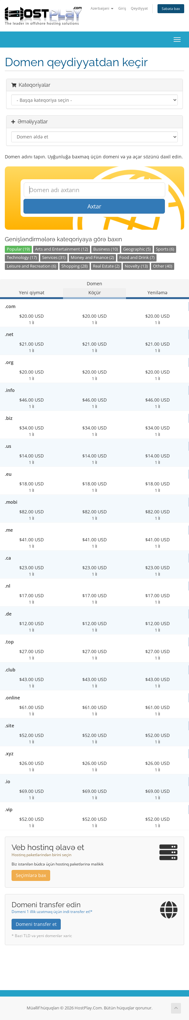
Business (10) (105, 249)
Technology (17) (22, 257)
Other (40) (162, 266)
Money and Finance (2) (92, 257)
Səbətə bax (171, 8)
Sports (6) (165, 249)
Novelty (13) (136, 266)
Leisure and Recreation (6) (31, 266)
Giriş (122, 8)
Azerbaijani (102, 8)
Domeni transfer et (36, 924)
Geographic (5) (137, 249)
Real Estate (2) (106, 266)
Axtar (94, 206)
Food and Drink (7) (137, 257)
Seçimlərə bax (31, 875)
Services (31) (54, 257)
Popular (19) (18, 249)
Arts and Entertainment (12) (61, 249)
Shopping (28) (74, 266)
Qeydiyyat (139, 8)
